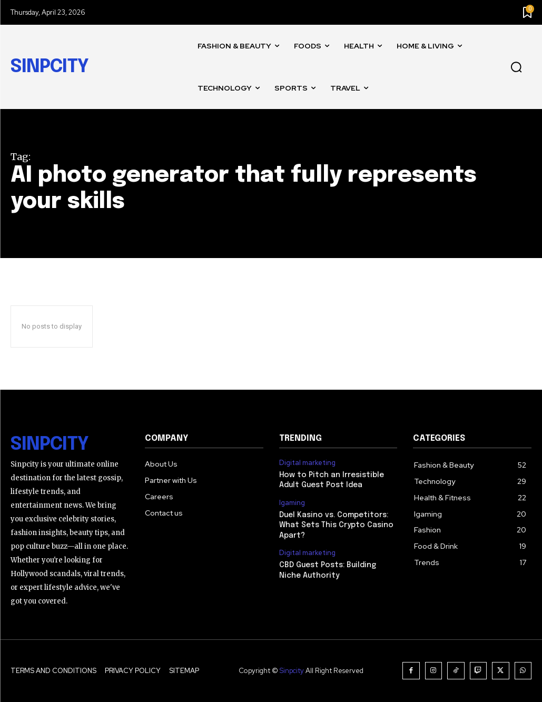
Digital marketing (307, 463)
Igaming (292, 503)
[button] (516, 67)
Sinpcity (292, 670)
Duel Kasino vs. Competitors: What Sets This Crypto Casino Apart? (336, 525)
